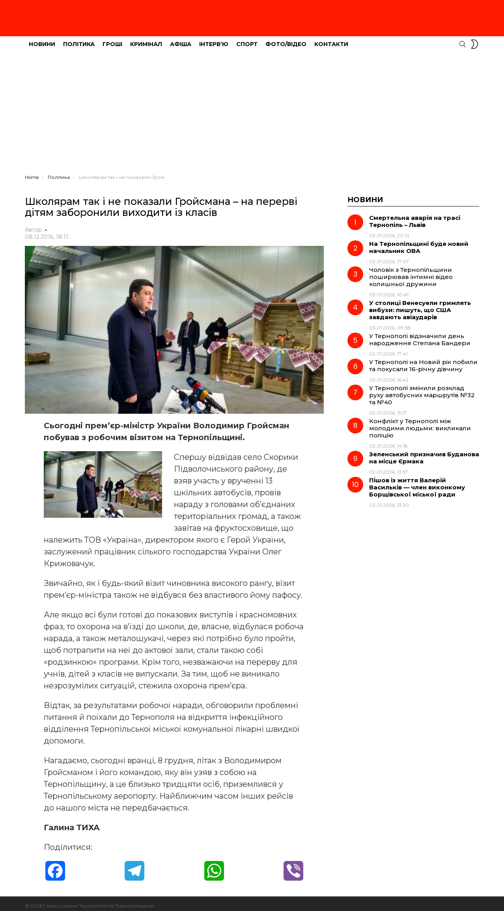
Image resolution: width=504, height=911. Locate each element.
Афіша (180, 39)
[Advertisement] (252, 111)
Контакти (331, 39)
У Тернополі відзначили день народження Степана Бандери (419, 335)
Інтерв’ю (213, 39)
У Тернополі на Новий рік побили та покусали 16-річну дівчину (423, 361)
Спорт (247, 39)
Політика (79, 39)
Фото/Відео (285, 39)
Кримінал (146, 39)
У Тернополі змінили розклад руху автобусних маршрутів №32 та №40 (422, 391)
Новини (42, 39)
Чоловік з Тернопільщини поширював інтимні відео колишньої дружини (411, 272)
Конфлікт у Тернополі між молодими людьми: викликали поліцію (420, 424)
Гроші (112, 39)
